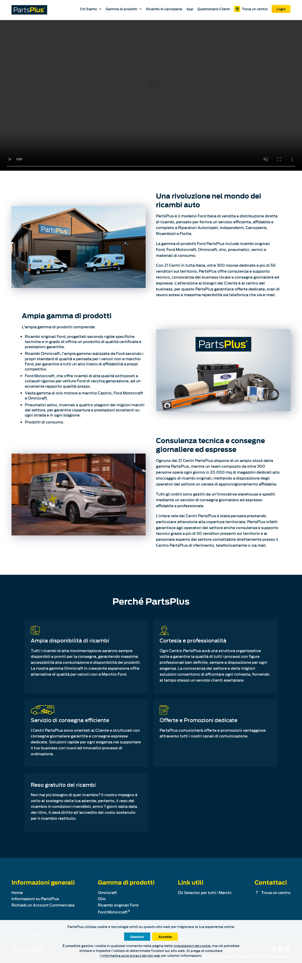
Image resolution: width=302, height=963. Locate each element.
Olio (102, 898)
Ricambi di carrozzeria (164, 9)
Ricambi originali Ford (118, 905)
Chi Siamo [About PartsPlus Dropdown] (91, 8)
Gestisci (137, 936)
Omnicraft (107, 892)
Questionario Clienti (213, 9)
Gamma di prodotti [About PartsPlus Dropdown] (124, 8)
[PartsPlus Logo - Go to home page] (29, 10)
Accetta (165, 936)
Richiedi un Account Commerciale (42, 905)
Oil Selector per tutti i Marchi (204, 892)
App (189, 9)
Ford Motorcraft (114, 912)
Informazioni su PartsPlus (35, 898)
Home (17, 892)
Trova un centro (251, 9)
